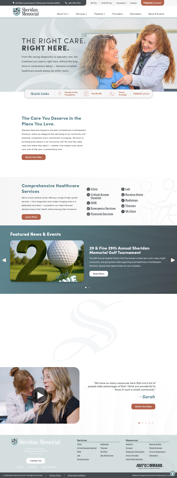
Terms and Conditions (76, 475)
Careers (133, 3)
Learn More (31, 216)
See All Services (106, 455)
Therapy (103, 448)
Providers (117, 13)
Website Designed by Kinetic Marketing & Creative (153, 475)
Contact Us (35, 460)
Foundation (121, 3)
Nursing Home (83, 459)
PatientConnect (152, 3)
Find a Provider (123, 93)
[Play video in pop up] (39, 395)
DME (79, 451)
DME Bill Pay (106, 3)
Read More (98, 273)
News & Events (156, 13)
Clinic (79, 444)
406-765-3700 (74, 3)
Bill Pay (94, 3)
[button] (172, 473)
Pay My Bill (96, 93)
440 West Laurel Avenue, (35, 449)
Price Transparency (157, 451)
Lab (78, 455)
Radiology (104, 444)
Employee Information (135, 451)
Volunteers (135, 13)
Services (80, 13)
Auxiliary (129, 444)
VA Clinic (103, 451)
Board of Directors (49, 466)
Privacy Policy (55, 475)
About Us (62, 13)
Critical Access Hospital (87, 448)
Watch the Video (33, 157)
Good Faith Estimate (134, 459)
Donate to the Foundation (71, 93)
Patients (98, 13)
